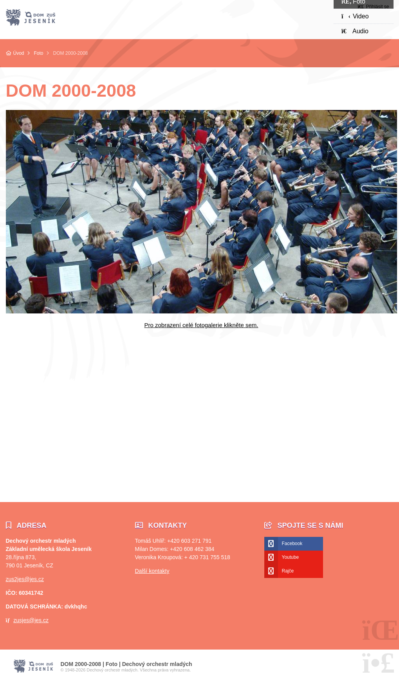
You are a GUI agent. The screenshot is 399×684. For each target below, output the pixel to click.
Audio (354, 31)
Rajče (288, 571)
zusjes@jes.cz (31, 620)
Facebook (292, 543)
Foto (38, 53)
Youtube (290, 557)
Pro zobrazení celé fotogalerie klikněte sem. (201, 325)
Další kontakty (152, 571)
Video (355, 16)
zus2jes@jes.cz (25, 579)
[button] (373, 6)
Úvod (30, 17)
